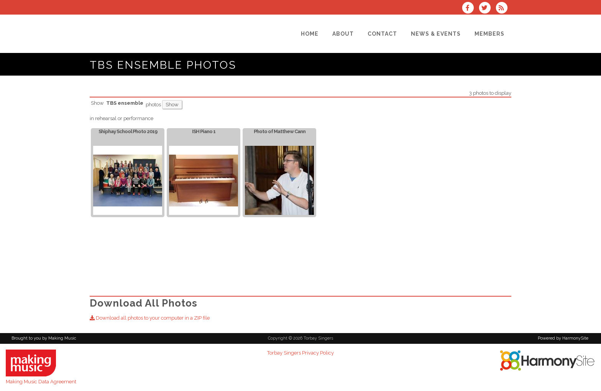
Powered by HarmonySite (563, 338)
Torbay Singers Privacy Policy (300, 353)
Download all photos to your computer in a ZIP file (150, 318)
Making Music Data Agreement (41, 381)
